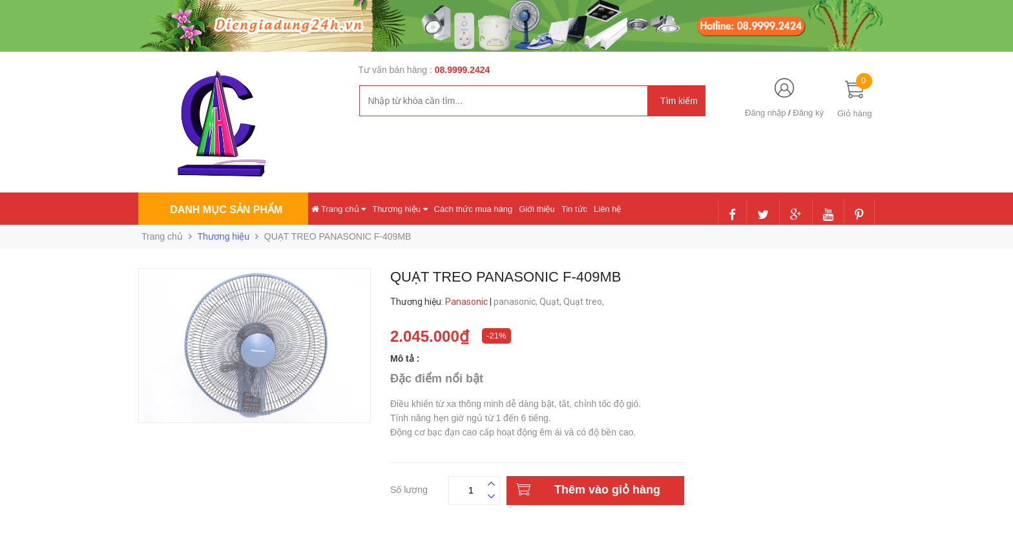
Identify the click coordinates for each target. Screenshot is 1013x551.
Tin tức (574, 209)
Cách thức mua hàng (473, 209)
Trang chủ (338, 209)
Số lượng (409, 488)
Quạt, (551, 301)
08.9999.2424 (462, 70)
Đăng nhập (765, 113)
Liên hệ (607, 209)
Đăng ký (808, 113)
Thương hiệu (399, 209)
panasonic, (516, 301)
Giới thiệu (536, 209)
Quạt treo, (584, 301)
